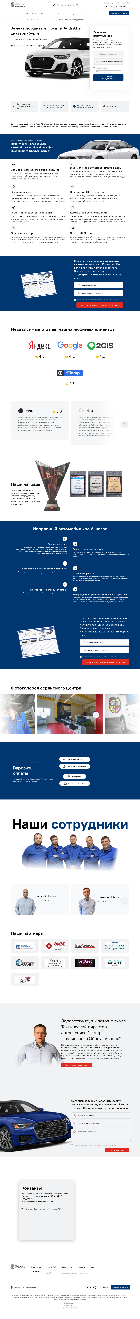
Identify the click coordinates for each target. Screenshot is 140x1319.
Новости (61, 14)
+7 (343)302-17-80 (116, 6)
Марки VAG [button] (31, 14)
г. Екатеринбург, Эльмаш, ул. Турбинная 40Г (41, 1209)
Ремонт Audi (25, 20)
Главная (14, 20)
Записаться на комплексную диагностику (100, 305)
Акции (73, 14)
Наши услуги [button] (46, 14)
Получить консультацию (108, 77)
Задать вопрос (117, 1150)
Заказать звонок (119, 13)
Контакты (85, 14)
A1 (34, 20)
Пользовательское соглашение (74, 1273)
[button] (124, 424)
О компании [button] (16, 14)
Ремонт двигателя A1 (46, 20)
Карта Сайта (50, 1273)
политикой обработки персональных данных (108, 70)
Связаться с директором (76, 1065)
